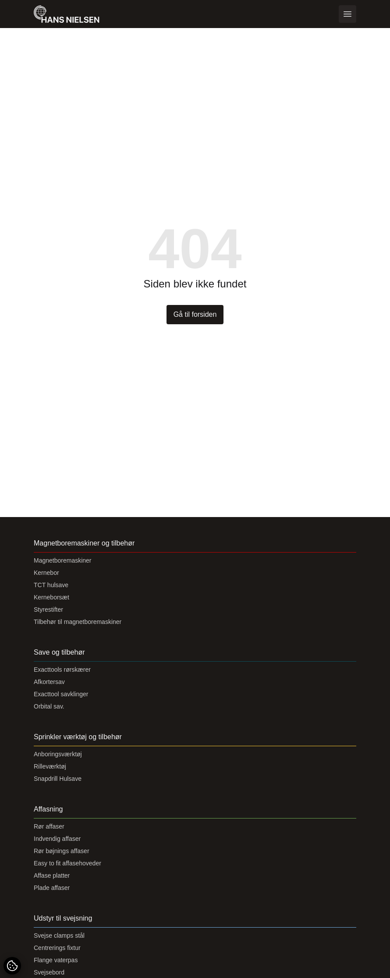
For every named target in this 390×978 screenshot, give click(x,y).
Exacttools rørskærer (62, 669)
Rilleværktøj (50, 766)
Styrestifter (48, 609)
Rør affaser (49, 826)
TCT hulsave (51, 584)
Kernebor (46, 572)
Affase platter (52, 875)
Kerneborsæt (51, 597)
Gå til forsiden (195, 314)
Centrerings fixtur (57, 947)
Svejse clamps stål (59, 935)
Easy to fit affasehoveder (67, 863)
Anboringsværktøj (58, 754)
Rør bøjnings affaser (61, 850)
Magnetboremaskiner (63, 560)
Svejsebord (49, 972)
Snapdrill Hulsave (58, 778)
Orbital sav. (49, 706)
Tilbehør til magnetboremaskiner (77, 621)
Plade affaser (52, 887)
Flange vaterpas (56, 960)
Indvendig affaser (57, 838)
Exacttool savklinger (61, 694)
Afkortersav (49, 681)
